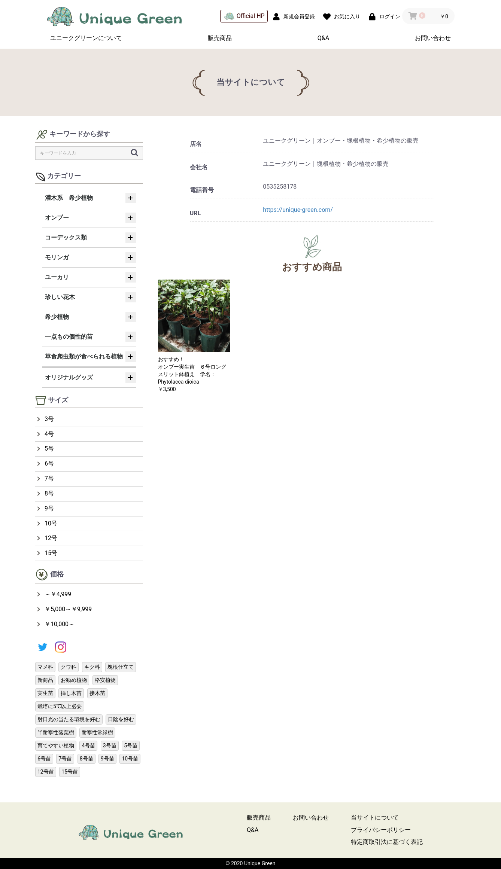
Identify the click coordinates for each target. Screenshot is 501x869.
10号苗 (130, 759)
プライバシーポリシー (381, 829)
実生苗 (45, 693)
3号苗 (109, 745)
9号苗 (107, 759)
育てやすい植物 (55, 745)
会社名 (199, 167)
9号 (49, 508)
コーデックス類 (66, 237)
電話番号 (202, 189)
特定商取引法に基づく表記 (387, 841)
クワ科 (68, 667)
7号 (49, 478)
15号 (51, 553)
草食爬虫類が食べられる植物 (84, 356)
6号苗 (44, 759)
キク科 (92, 667)
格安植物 (105, 680)
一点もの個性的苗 (69, 336)
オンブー (57, 217)
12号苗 (45, 772)
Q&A (323, 38)
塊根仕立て (120, 667)
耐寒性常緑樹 (97, 732)
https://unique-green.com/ (298, 209)
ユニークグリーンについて (86, 38)
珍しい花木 (60, 297)
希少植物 (57, 316)
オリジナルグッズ (69, 377)
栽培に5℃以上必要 (59, 706)
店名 (196, 143)
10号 (51, 523)
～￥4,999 (58, 594)
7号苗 (65, 759)
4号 (49, 433)
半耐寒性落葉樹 (55, 732)
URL (195, 213)
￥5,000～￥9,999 (68, 609)
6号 (49, 463)
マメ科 (45, 667)
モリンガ (57, 257)
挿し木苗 (71, 693)
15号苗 (69, 772)
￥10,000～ (60, 624)
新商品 (45, 680)
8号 (49, 493)
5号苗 (130, 745)
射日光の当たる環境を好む (68, 719)
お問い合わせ (433, 38)
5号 (49, 448)
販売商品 (220, 38)
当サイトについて (375, 817)
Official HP (244, 16)
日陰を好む (121, 719)
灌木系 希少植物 (69, 197)
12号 (51, 538)
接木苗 (97, 693)
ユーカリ (57, 277)
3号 (49, 419)
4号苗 (88, 745)
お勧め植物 (74, 680)
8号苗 (86, 759)
